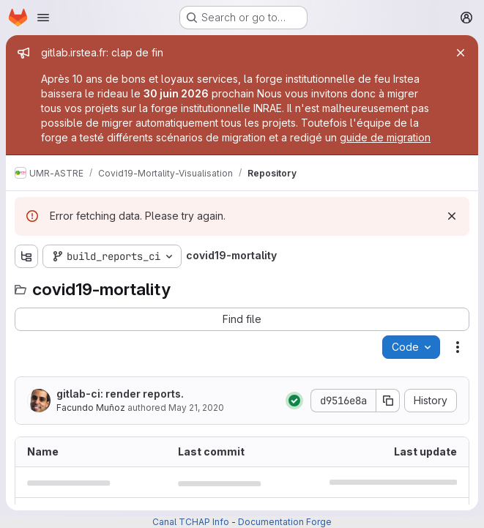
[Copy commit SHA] (388, 400)
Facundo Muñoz (90, 407)
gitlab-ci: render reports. (120, 393)
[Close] (460, 53)
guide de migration (385, 137)
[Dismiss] (452, 216)
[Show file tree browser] (26, 256)
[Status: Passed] (294, 400)
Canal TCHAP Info (190, 521)
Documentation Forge (285, 521)
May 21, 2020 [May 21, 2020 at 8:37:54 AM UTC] (196, 407)
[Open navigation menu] (43, 17)
